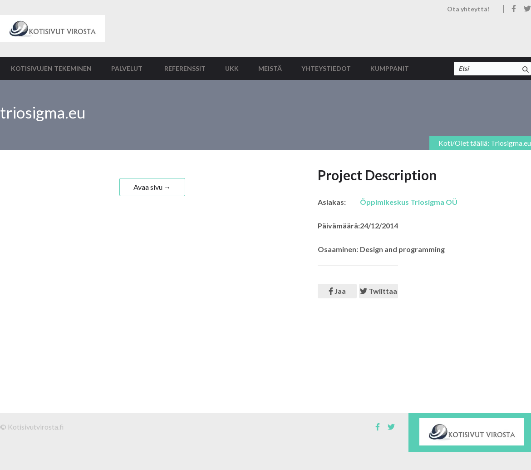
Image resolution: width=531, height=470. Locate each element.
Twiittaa (378, 291)
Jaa (337, 291)
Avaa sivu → (152, 187)
